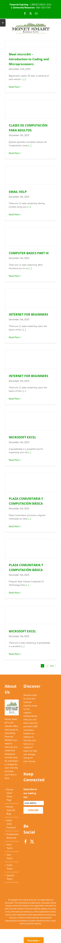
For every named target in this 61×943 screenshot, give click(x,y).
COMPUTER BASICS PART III (29, 253)
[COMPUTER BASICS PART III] (30, 236)
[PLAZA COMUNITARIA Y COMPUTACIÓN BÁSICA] (30, 482)
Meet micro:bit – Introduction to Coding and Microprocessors (29, 59)
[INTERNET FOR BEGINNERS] (30, 298)
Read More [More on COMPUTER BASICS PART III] (14, 275)
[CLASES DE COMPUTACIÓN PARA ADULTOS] (30, 109)
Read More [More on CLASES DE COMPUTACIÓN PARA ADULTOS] (14, 153)
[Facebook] (25, 841)
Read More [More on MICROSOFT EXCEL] (14, 459)
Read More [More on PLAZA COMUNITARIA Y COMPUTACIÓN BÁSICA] (14, 526)
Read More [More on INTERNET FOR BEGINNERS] (14, 337)
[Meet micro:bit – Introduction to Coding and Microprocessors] (30, 44)
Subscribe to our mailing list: (30, 793)
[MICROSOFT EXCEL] (30, 421)
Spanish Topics (10, 877)
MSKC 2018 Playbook (11, 824)
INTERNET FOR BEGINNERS (28, 314)
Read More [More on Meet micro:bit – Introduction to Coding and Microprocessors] (14, 86)
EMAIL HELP (18, 192)
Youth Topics (10, 867)
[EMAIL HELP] (30, 175)
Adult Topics (10, 846)
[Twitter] (32, 841)
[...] (24, 79)
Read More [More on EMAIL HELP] (14, 214)
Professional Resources (12, 836)
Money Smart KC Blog (11, 810)
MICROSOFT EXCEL (22, 437)
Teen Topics (10, 856)
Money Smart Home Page (10, 794)
